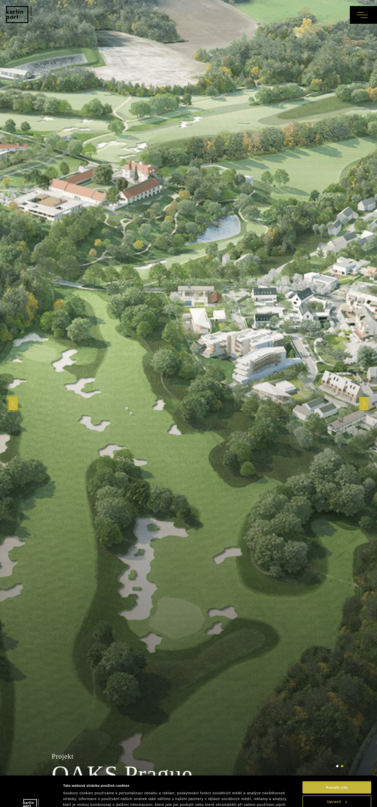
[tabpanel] (188, 403)
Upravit (337, 775)
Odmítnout (337, 790)
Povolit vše (337, 761)
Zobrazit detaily (78, 797)
